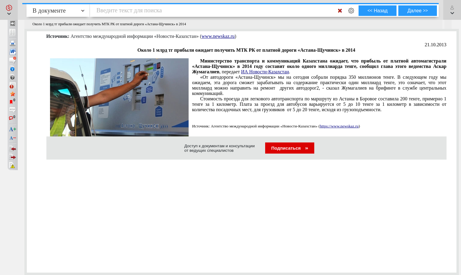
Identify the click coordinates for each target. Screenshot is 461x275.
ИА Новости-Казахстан (265, 71)
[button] (9, 10)
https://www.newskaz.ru (339, 126)
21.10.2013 (436, 44)
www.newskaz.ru (218, 36)
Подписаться (289, 148)
